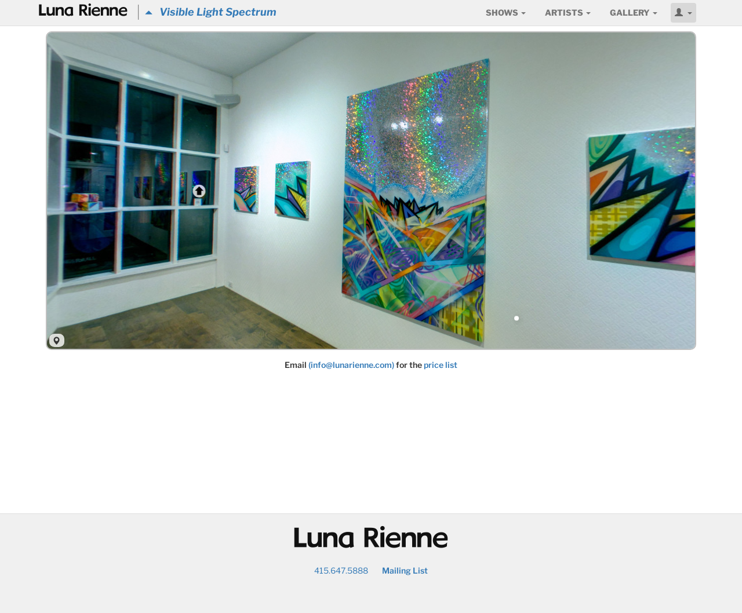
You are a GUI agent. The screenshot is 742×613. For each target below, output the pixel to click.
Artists (568, 12)
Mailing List (405, 570)
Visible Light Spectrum (211, 12)
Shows (506, 12)
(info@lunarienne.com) (351, 365)
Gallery (633, 12)
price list (440, 365)
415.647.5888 (341, 570)
